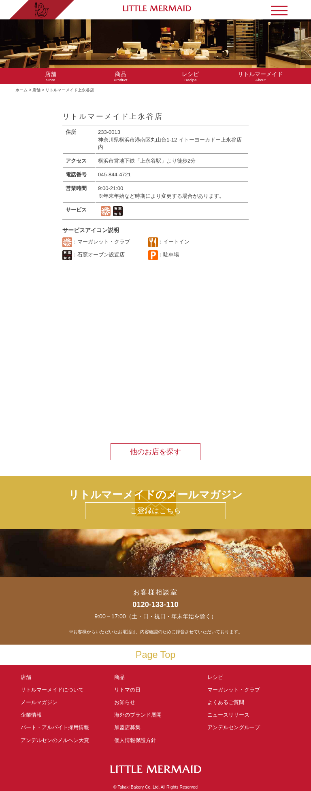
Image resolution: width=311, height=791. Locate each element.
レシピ (217, 677)
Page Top (155, 654)
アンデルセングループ (236, 727)
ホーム (21, 90)
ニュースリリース (228, 715)
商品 (119, 677)
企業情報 (31, 715)
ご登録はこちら (155, 511)
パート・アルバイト (55, 727)
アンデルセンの (55, 740)
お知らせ (124, 702)
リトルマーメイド (52, 690)
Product (120, 76)
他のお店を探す (155, 452)
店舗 (36, 90)
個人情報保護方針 (135, 740)
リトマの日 (127, 690)
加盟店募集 (130, 727)
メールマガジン (39, 702)
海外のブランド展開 (138, 715)
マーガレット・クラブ (233, 690)
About (261, 76)
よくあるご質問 (225, 702)
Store (50, 76)
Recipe (191, 76)
